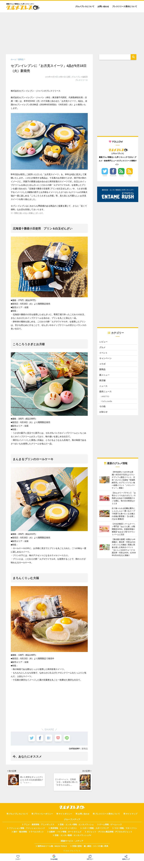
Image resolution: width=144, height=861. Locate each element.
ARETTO (105, 398)
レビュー (103, 342)
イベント (103, 353)
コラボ (102, 364)
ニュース (103, 387)
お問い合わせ (103, 6)
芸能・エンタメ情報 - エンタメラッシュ (77, 825)
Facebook (113, 175)
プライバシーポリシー (43, 815)
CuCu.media (106, 402)
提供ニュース (105, 392)
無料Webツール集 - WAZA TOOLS (52, 847)
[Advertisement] (72, 32)
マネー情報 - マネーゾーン (125, 829)
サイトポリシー (65, 815)
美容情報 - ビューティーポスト (63, 829)
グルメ (102, 347)
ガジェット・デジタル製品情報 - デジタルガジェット (109, 833)
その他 (102, 407)
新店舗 (102, 381)
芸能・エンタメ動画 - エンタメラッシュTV (73, 836)
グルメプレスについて (84, 6)
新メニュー (104, 375)
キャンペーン (105, 359)
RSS (129, 175)
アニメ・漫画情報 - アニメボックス (39, 825)
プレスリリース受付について (124, 6)
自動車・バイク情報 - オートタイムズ (65, 833)
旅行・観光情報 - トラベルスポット (28, 833)
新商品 (85, 748)
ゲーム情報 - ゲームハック (110, 825)
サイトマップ (131, 815)
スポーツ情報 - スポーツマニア (95, 829)
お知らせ (103, 413)
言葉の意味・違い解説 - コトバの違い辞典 (90, 847)
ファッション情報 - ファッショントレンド (27, 829)
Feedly (121, 175)
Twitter (105, 175)
